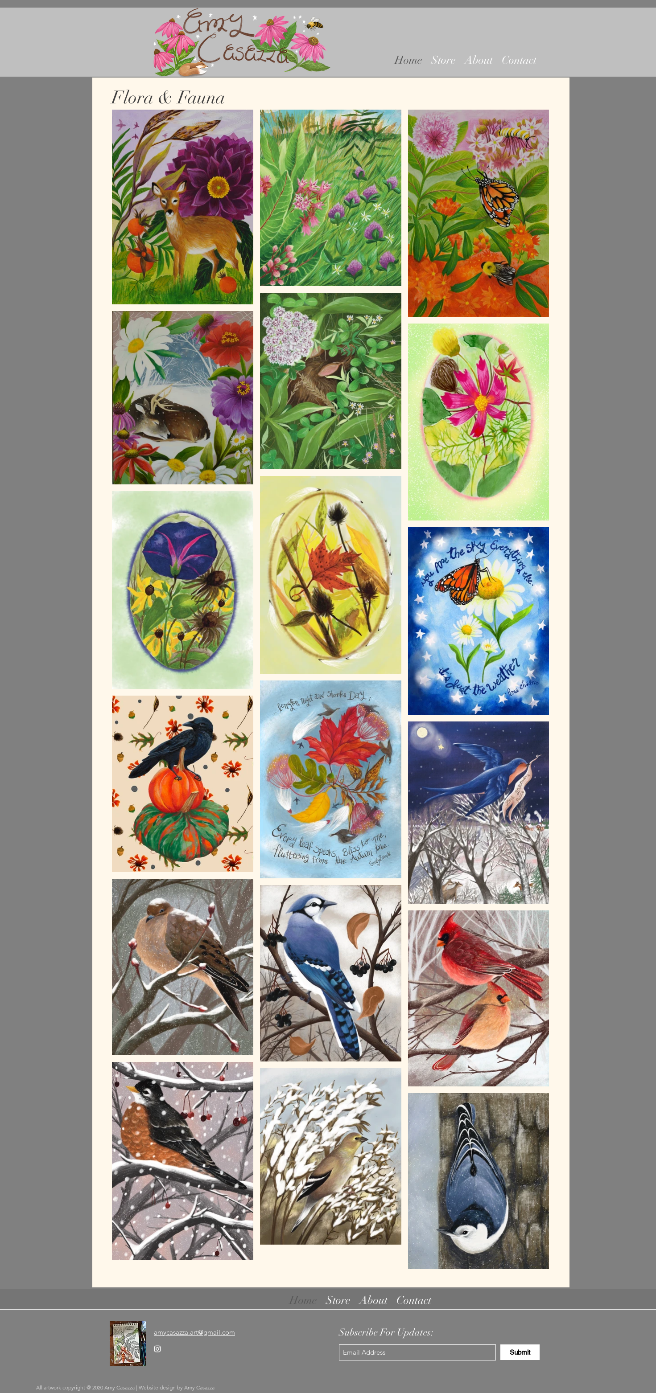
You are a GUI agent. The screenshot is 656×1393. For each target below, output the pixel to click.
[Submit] (520, 1352)
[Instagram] (157, 1348)
